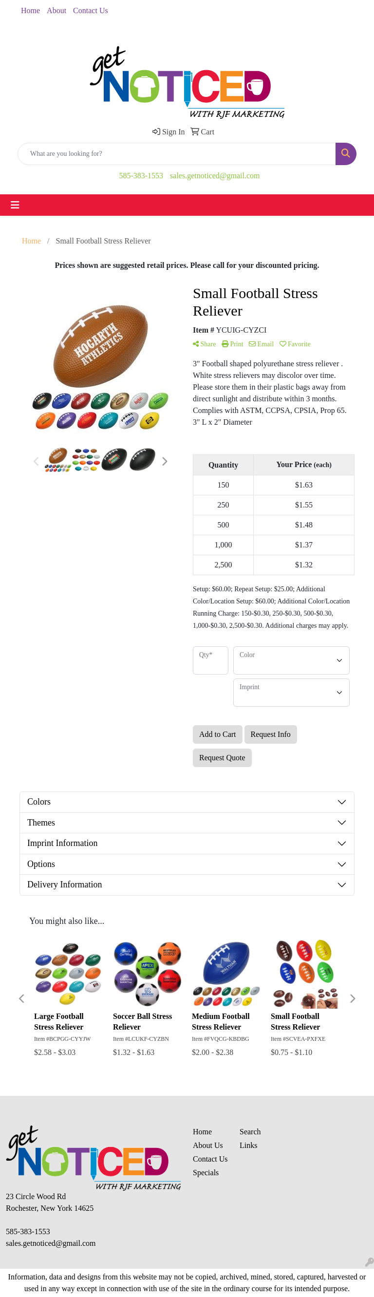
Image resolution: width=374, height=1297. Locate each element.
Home (30, 10)
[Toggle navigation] (15, 205)
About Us (208, 1145)
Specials (206, 1172)
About (56, 10)
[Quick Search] (177, 154)
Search (250, 1132)
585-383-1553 (141, 175)
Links (248, 1145)
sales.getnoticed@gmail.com (215, 175)
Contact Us (90, 10)
